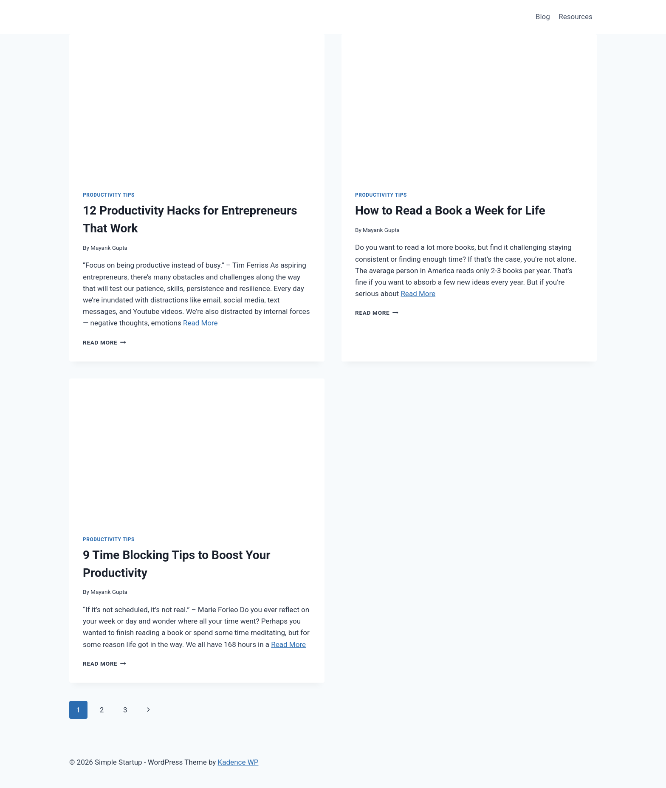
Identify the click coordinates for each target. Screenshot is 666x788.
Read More (200, 323)
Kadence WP (238, 762)
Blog (543, 16)
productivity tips (109, 195)
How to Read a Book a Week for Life (450, 210)
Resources (576, 16)
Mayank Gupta (108, 247)
